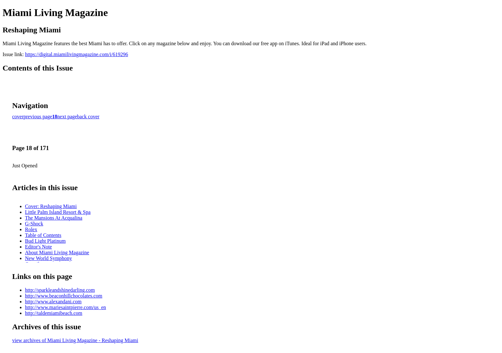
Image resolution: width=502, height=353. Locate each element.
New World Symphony (48, 258)
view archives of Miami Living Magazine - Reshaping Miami (75, 340)
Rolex (31, 229)
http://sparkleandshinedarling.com (60, 290)
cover (18, 116)
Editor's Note (38, 246)
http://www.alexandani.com (53, 301)
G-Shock (34, 223)
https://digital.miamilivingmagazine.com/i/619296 (76, 54)
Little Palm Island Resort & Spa (58, 212)
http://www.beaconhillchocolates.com (63, 295)
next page (67, 116)
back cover (88, 116)
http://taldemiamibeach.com (53, 313)
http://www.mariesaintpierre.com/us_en (65, 307)
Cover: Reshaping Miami (51, 206)
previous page (38, 116)
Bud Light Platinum (45, 241)
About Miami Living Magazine (57, 252)
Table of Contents (43, 235)
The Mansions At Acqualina (53, 218)
